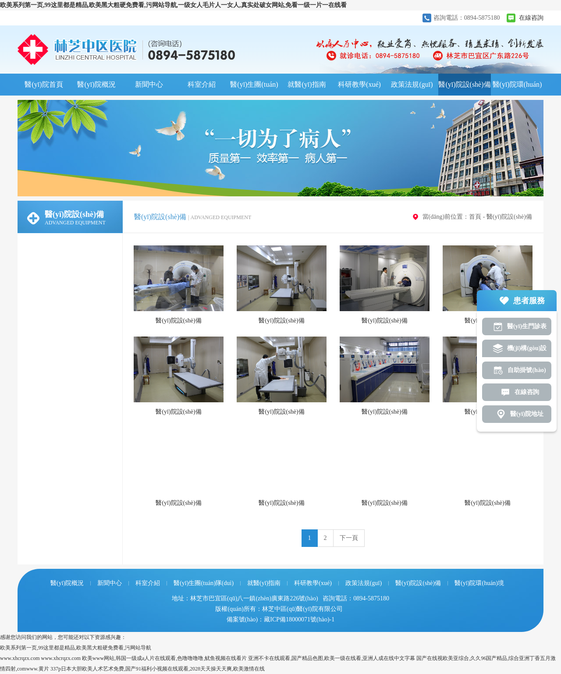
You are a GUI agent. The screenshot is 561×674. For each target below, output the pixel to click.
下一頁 (349, 538)
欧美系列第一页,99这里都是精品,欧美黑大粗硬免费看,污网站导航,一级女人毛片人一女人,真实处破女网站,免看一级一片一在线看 (173, 5)
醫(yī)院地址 (526, 414)
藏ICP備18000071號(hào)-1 (299, 619)
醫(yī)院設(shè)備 (464, 84)
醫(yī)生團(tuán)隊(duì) (254, 88)
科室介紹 (202, 84)
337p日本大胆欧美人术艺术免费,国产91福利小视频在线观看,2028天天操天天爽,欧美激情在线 (157, 669)
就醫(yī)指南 (307, 84)
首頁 (475, 216)
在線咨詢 (531, 17)
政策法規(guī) (412, 84)
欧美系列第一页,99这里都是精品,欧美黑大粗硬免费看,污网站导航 (75, 648)
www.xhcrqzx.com (20, 658)
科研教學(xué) (359, 84)
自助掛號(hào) (527, 370)
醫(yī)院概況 (96, 84)
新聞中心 (149, 84)
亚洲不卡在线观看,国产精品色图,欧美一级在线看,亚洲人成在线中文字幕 (331, 658)
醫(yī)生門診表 (527, 326)
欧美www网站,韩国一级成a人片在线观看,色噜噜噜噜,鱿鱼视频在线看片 (164, 658)
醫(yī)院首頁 (44, 84)
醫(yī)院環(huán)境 (517, 88)
